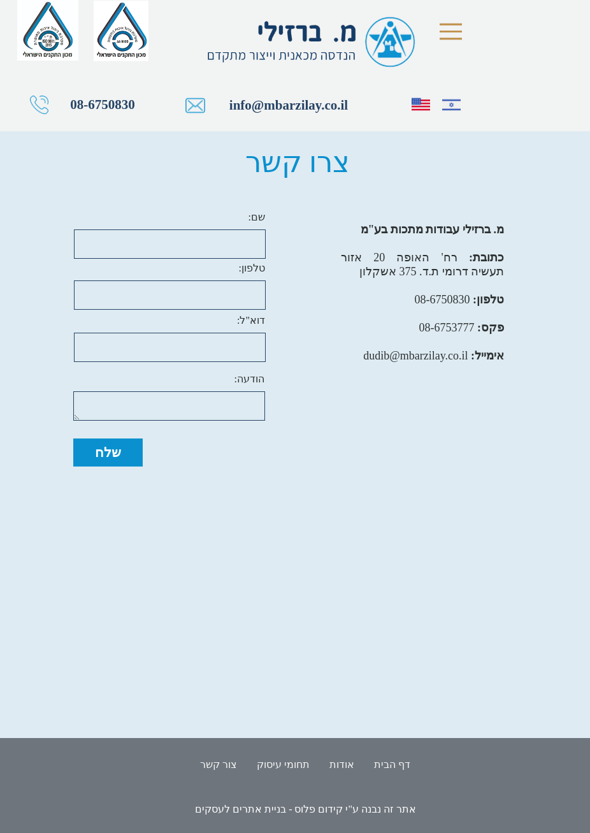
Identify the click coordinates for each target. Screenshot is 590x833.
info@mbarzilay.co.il (339, 105)
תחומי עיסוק (283, 764)
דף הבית (392, 764)
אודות (341, 764)
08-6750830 (152, 105)
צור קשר (218, 764)
